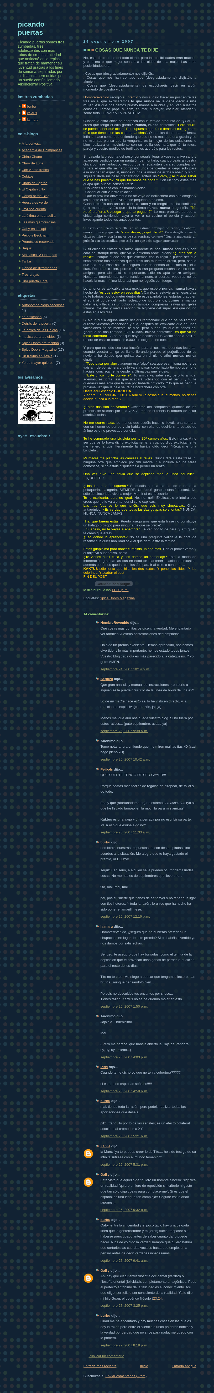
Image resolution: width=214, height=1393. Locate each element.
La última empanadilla (39, 216)
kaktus (32, 113)
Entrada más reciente (100, 1366)
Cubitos (28, 176)
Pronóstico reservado (38, 242)
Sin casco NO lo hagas (39, 255)
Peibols (107, 769)
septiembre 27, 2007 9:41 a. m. (124, 1261)
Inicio (144, 1366)
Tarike (26, 261)
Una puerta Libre (35, 281)
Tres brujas (30, 274)
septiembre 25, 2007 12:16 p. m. (125, 916)
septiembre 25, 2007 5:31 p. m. (124, 1164)
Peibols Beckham (35, 235)
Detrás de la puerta (36, 323)
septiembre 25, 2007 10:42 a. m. (125, 759)
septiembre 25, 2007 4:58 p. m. (124, 1091)
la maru (107, 926)
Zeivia (106, 1146)
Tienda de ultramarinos (39, 268)
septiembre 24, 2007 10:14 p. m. (125, 669)
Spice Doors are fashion (40, 343)
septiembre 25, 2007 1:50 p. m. (124, 1006)
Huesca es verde (35, 202)
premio (133, 97)
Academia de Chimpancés (42, 150)
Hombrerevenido (96, 97)
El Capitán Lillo (33, 189)
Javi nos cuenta (34, 209)
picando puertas (31, 28)
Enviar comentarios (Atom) (126, 1376)
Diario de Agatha (35, 183)
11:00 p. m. (120, 590)
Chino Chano (32, 157)
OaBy (105, 1174)
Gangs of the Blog (36, 196)
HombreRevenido (115, 623)
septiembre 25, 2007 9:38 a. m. (124, 731)
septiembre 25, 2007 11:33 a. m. (125, 832)
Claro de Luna (33, 163)
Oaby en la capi (34, 229)
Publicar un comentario (106, 1356)
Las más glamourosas (39, 222)
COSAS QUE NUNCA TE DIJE (126, 50)
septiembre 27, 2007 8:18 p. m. (124, 1345)
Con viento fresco (35, 170)
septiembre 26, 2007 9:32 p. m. (124, 1210)
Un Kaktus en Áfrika (37, 356)
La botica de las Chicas (40, 330)
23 (155, 1298)
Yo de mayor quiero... (38, 363)
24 (160, 1298)
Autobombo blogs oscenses (43, 305)
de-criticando (32, 317)
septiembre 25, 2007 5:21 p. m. (124, 1136)
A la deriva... (31, 143)
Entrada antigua (184, 1366)
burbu (106, 842)
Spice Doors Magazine (117, 598)
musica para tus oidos (39, 337)
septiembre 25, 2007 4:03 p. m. (124, 1057)
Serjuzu (107, 679)
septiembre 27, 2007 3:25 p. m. (124, 1305)
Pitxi (104, 1067)
